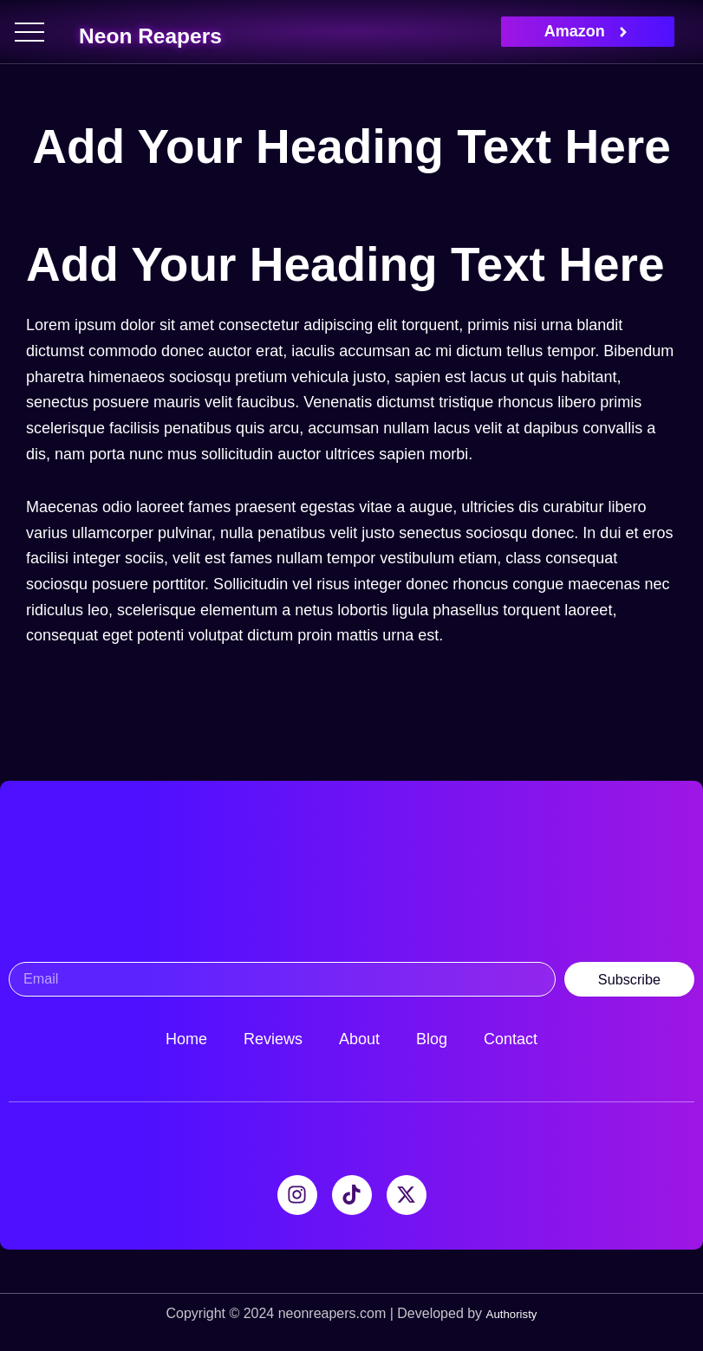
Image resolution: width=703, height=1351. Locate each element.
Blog (431, 1039)
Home (186, 1039)
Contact (510, 1039)
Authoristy (511, 1313)
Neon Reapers (198, 31)
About (359, 1039)
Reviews (273, 1039)
